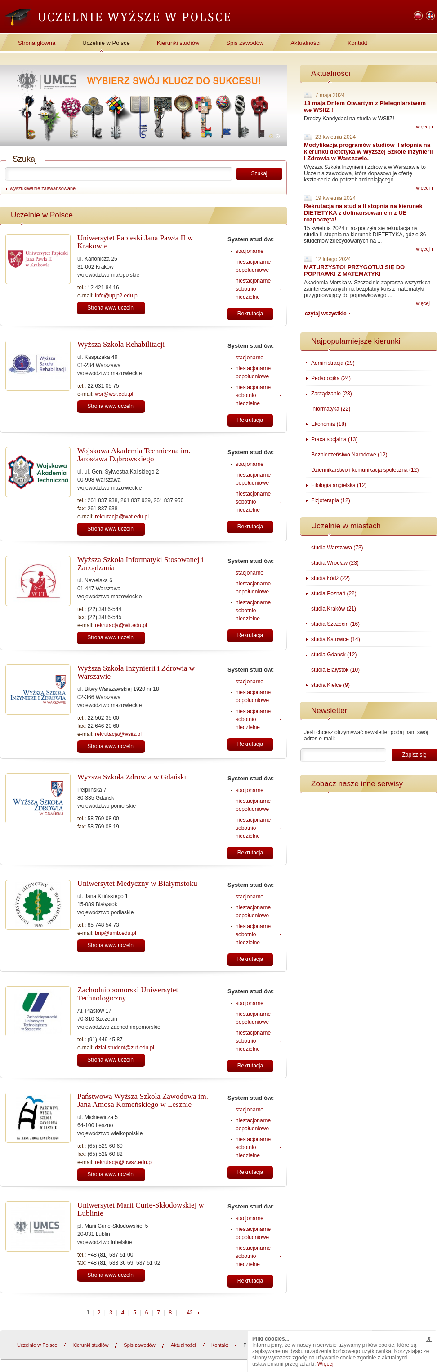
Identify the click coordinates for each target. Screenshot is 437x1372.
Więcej (325, 1364)
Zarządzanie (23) (331, 393)
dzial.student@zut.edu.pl (124, 1047)
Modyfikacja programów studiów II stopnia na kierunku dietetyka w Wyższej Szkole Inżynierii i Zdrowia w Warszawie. (368, 152)
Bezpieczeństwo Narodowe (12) (349, 454)
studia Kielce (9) (330, 685)
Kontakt (357, 43)
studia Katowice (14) (335, 639)
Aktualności (305, 43)
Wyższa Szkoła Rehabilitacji (121, 344)
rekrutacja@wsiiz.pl (118, 734)
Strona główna (36, 43)
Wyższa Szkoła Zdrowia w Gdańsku (132, 777)
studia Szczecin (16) (335, 624)
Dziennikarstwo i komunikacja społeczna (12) (365, 470)
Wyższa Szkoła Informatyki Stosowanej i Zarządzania (140, 563)
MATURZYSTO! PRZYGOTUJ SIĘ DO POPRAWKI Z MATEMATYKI (354, 270)
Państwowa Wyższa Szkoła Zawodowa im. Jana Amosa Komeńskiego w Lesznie (142, 1100)
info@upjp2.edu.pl (116, 295)
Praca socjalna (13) (334, 439)
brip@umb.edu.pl (115, 933)
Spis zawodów (244, 43)
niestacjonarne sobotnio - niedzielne (258, 289)
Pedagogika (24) (331, 378)
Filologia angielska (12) (338, 485)
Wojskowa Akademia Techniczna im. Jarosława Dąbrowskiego (134, 455)
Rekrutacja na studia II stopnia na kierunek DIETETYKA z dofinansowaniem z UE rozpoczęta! (363, 213)
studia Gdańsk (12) (334, 654)
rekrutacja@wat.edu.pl (122, 516)
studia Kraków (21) (333, 609)
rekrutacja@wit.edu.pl (121, 625)
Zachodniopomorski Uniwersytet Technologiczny (127, 994)
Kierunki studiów (178, 43)
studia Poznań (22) (334, 593)
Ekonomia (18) (328, 424)
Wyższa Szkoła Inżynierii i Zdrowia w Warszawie (136, 672)
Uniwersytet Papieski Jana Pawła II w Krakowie (135, 242)
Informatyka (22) (330, 409)
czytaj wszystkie (326, 313)
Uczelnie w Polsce (106, 43)
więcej (423, 126)
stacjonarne (249, 251)
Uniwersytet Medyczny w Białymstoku (137, 883)
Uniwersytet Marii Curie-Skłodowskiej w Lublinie (140, 1209)
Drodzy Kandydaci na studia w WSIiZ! (349, 118)
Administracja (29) (333, 363)
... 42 (187, 1313)
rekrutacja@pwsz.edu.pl (123, 1162)
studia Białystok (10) (335, 670)
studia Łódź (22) (330, 578)
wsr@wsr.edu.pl (114, 394)
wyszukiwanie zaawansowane (43, 188)
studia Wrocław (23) (335, 563)
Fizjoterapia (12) (330, 500)
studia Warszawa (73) (337, 547)
